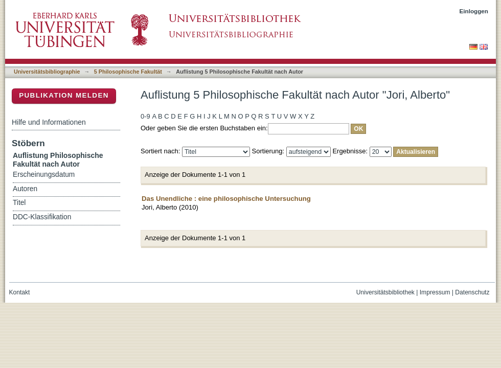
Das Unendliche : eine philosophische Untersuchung (226, 198)
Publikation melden (64, 95)
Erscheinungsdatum (44, 174)
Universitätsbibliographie (47, 71)
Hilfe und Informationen (49, 122)
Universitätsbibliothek (385, 292)
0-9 (145, 116)
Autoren (25, 189)
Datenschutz (472, 292)
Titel (19, 202)
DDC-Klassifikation (42, 217)
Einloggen (474, 11)
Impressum (435, 292)
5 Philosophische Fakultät (128, 71)
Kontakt (19, 292)
